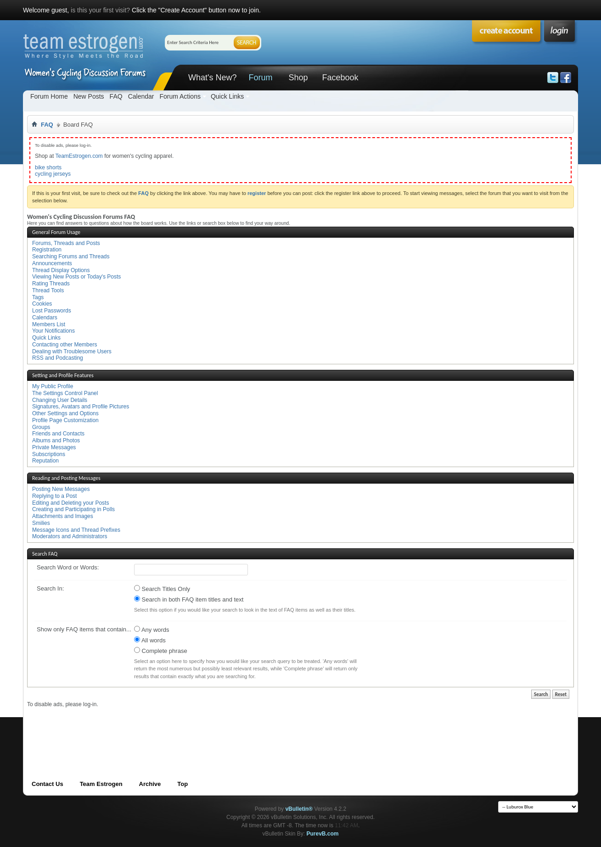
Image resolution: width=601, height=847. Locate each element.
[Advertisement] (194, 728)
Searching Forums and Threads (71, 256)
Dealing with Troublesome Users (72, 351)
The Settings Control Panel (65, 393)
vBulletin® (299, 809)
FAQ (116, 96)
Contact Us (47, 783)
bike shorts (48, 167)
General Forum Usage (56, 232)
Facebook (340, 77)
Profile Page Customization (65, 420)
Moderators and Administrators (69, 536)
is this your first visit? (100, 10)
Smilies (41, 523)
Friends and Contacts (58, 433)
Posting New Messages (61, 489)
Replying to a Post (54, 496)
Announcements (52, 263)
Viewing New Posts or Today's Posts (76, 276)
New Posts (88, 96)
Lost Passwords (51, 310)
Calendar (141, 96)
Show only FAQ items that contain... (84, 629)
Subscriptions (48, 454)
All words (150, 640)
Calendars (44, 317)
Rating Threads (51, 283)
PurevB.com (323, 833)
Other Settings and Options (65, 413)
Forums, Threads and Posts (66, 243)
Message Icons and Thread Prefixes (76, 530)
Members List (48, 324)
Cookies (42, 304)
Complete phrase (160, 650)
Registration (47, 249)
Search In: (50, 588)
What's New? (212, 77)
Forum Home (49, 96)
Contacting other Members (64, 344)
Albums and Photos (56, 440)
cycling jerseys (53, 174)
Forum (260, 77)
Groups (41, 427)
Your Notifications (53, 331)
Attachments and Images (62, 516)
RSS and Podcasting (57, 358)
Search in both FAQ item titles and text (188, 599)
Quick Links (227, 96)
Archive (150, 783)
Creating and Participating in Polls (73, 509)
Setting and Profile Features (63, 375)
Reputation (45, 460)
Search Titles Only (162, 588)
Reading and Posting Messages (66, 478)
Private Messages (54, 447)
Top (182, 783)
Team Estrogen (101, 783)
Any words (151, 629)
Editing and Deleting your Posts (70, 503)
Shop (298, 77)
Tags (38, 297)
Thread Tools (48, 290)
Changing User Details (59, 400)
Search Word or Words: (68, 567)
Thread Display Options (61, 270)
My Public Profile (52, 386)
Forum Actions (179, 96)
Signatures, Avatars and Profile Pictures (80, 406)
